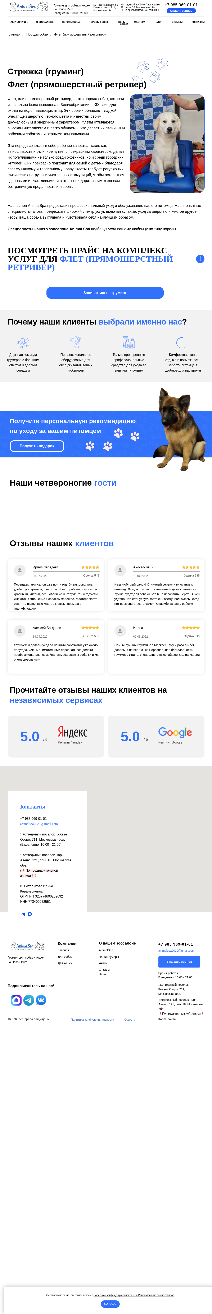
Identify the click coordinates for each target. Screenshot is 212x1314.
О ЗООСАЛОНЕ (45, 22)
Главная (14, 34)
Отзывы (104, 1255)
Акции (103, 1248)
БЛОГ (159, 22)
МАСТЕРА (139, 22)
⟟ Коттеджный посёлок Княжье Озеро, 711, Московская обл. (173, 1275)
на (136, 1295)
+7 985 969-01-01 (181, 5)
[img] (29, 6)
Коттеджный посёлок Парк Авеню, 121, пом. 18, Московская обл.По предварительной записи (141, 7)
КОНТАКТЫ (198, 22)
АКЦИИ (124, 24)
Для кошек (65, 1248)
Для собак (65, 1242)
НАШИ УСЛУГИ (17, 22)
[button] (181, 10)
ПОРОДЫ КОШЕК (98, 22)
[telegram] (23, 1199)
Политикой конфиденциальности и (114, 1295)
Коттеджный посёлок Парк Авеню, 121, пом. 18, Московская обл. (46, 1146)
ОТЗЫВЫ (177, 22)
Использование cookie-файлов (155, 1295)
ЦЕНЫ (121, 22)
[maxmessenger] (29, 1199)
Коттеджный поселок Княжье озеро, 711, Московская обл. (106, 7)
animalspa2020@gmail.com (39, 1109)
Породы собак (37, 34)
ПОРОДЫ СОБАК (71, 22)
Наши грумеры (109, 1242)
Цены (103, 1260)
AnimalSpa (106, 1236)
